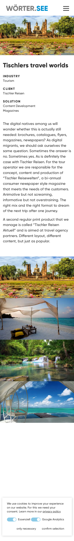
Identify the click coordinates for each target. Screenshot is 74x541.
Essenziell (18, 519)
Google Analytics (47, 519)
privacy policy (51, 511)
